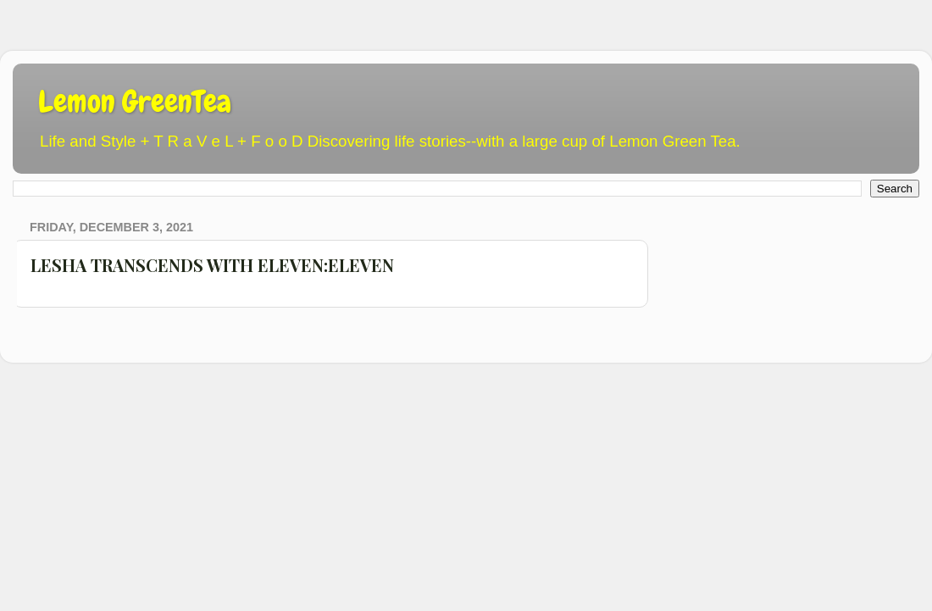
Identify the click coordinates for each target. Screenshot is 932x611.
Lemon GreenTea (134, 101)
